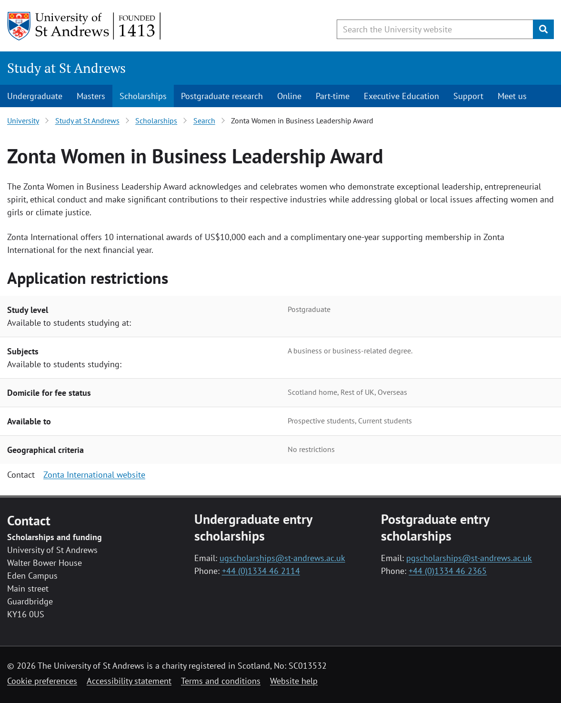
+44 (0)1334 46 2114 (261, 570)
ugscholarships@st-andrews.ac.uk (282, 557)
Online (289, 95)
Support (468, 95)
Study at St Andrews (66, 68)
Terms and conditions (220, 680)
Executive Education (401, 95)
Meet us (512, 95)
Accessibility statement (129, 680)
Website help (294, 680)
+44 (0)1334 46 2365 (448, 570)
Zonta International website (94, 474)
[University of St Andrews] (84, 26)
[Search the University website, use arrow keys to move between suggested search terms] (435, 29)
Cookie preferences (42, 680)
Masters (91, 95)
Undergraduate (34, 95)
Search (204, 120)
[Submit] (543, 29)
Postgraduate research (222, 95)
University (23, 120)
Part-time (333, 95)
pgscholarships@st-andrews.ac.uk (469, 557)
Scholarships (143, 95)
